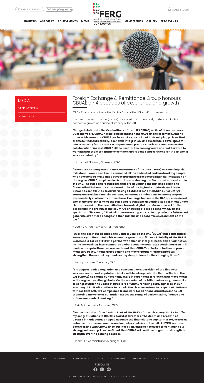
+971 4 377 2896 (30, 9)
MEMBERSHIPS (134, 21)
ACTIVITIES (47, 21)
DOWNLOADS (26, 116)
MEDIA (85, 21)
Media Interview (28, 108)
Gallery (151, 21)
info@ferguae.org (62, 9)
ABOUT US (30, 21)
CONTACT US (102, 24)
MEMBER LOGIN (180, 9)
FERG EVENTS (169, 21)
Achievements (68, 21)
